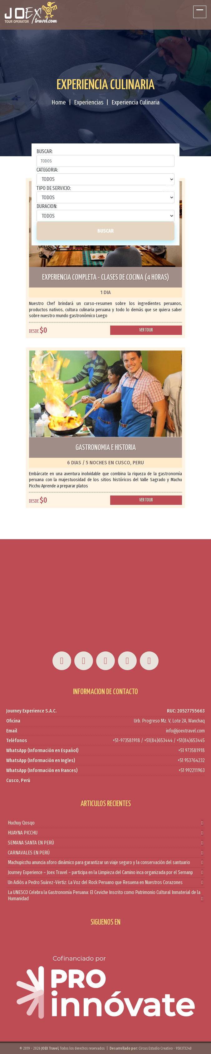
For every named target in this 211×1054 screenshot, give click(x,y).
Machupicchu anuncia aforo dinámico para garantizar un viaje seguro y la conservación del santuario (105, 862)
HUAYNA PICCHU (105, 833)
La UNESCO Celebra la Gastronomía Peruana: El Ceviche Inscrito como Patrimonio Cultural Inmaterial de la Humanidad (105, 895)
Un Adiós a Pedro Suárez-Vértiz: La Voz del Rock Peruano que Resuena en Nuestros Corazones (105, 882)
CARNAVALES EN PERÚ (105, 853)
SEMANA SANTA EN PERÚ (105, 843)
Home (59, 102)
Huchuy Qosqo (105, 823)
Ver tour (146, 330)
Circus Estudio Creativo (156, 1048)
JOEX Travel (49, 1048)
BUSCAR (105, 231)
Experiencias (88, 102)
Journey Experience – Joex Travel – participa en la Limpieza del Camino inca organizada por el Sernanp (105, 872)
